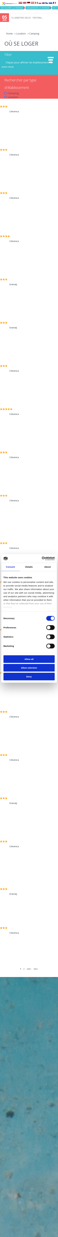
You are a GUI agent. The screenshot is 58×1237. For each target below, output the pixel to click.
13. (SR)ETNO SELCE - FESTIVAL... (27, 17)
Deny (29, 676)
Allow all (29, 659)
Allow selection (29, 668)
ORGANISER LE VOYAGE (37, 7)
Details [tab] (29, 566)
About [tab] (47, 566)
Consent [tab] (10, 566)
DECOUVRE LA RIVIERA (12, 7)
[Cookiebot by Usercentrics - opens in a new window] (42, 559)
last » (36, 969)
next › (29, 969)
